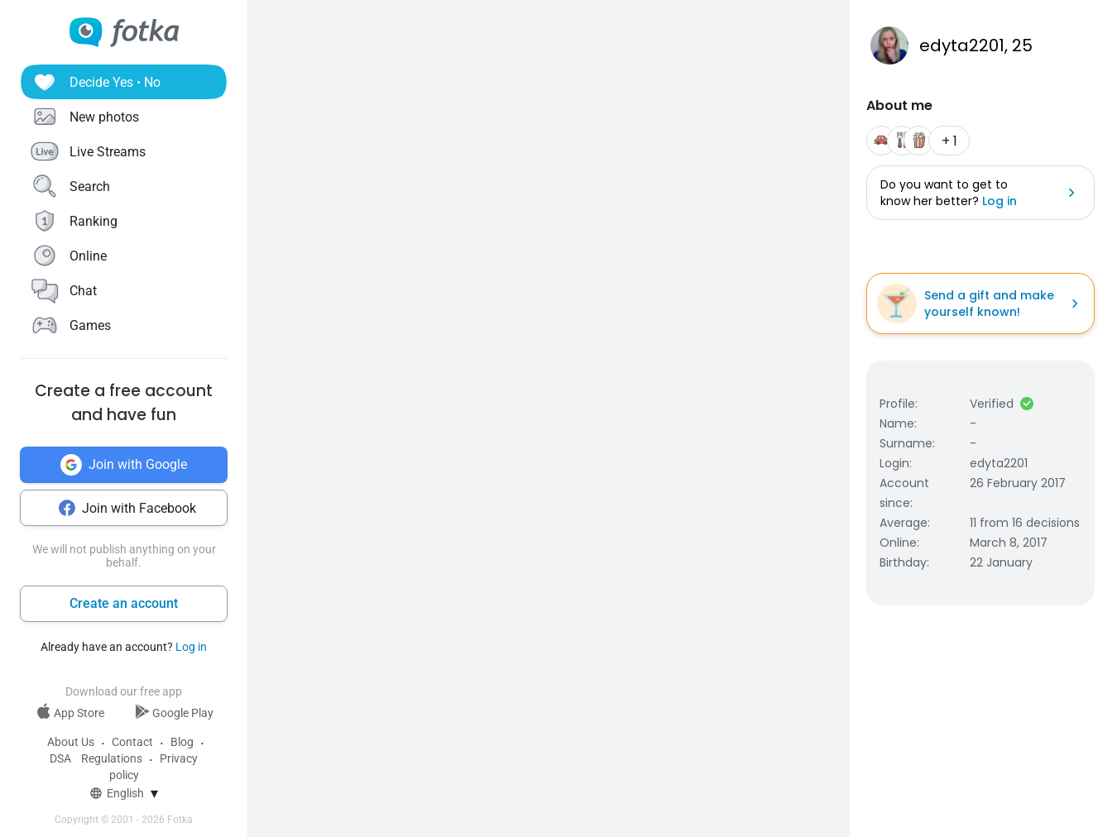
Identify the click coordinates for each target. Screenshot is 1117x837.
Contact (132, 742)
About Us (70, 742)
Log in (191, 646)
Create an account (124, 603)
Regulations (111, 758)
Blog (182, 742)
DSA (60, 758)
